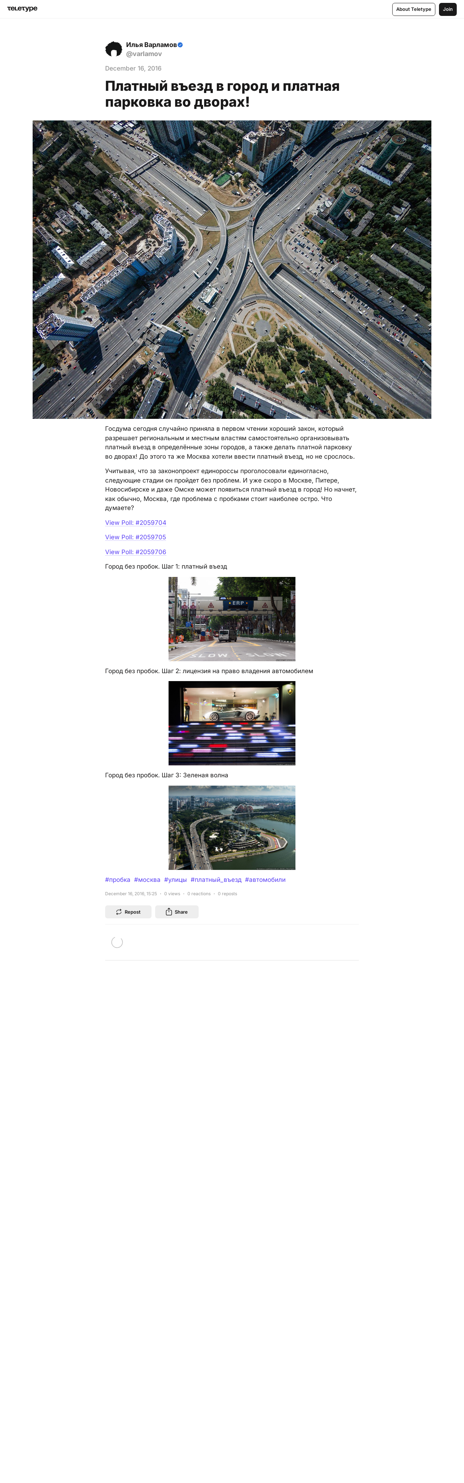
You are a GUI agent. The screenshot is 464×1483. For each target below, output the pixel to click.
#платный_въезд (216, 879)
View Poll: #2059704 (135, 522)
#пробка (117, 879)
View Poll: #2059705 (135, 537)
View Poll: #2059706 (135, 552)
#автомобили (265, 879)
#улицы (175, 879)
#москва (147, 879)
